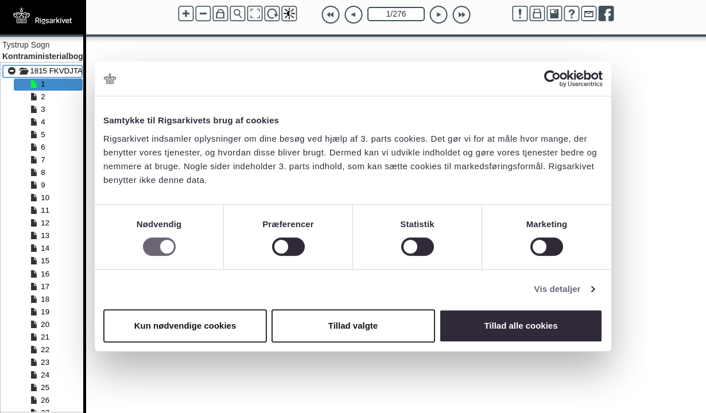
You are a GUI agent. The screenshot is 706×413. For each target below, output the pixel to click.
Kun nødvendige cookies (185, 325)
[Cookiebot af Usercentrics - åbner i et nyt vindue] (552, 78)
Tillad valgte (353, 325)
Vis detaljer (557, 289)
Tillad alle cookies (520, 325)
